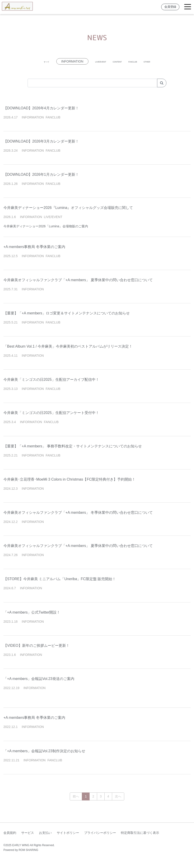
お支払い (45, 833)
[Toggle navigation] (187, 7)
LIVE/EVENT (90, 61)
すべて (26, 61)
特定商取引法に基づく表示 (140, 833)
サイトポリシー (68, 833)
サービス (27, 833)
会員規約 (9, 833)
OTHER (166, 61)
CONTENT (118, 61)
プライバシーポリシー (100, 833)
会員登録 (170, 6)
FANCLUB (143, 61)
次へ (118, 796)
